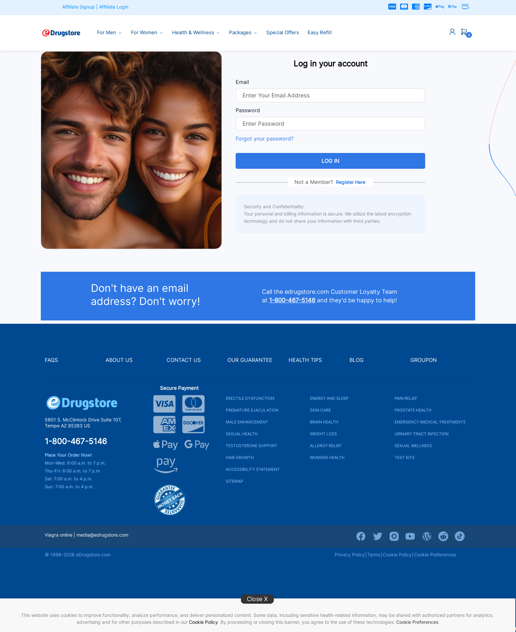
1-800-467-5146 (76, 441)
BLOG (356, 360)
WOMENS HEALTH (327, 457)
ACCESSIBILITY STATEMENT (253, 469)
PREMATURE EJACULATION (252, 410)
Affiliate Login (113, 7)
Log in (330, 161)
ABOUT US (119, 360)
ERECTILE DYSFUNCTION (250, 398)
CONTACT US (184, 360)
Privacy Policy (350, 554)
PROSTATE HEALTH (413, 410)
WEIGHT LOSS (323, 433)
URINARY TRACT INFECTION (422, 433)
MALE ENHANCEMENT (247, 421)
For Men (109, 33)
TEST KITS (405, 457)
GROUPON (423, 360)
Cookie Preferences (417, 622)
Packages (243, 33)
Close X (257, 598)
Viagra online (58, 535)
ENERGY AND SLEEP (329, 398)
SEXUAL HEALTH (242, 433)
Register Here (350, 182)
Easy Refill (320, 33)
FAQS (51, 360)
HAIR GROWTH (240, 457)
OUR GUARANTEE (249, 360)
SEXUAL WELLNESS (413, 445)
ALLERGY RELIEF (326, 445)
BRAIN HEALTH (324, 421)
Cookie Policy (203, 622)
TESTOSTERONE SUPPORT (251, 445)
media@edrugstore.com (102, 535)
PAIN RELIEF (406, 398)
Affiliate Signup (78, 7)
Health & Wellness (196, 33)
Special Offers (282, 33)
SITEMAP (234, 481)
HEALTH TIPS (305, 360)
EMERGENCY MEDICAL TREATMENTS (430, 421)
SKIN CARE (320, 410)
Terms (373, 554)
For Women (147, 33)
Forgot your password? (265, 138)
